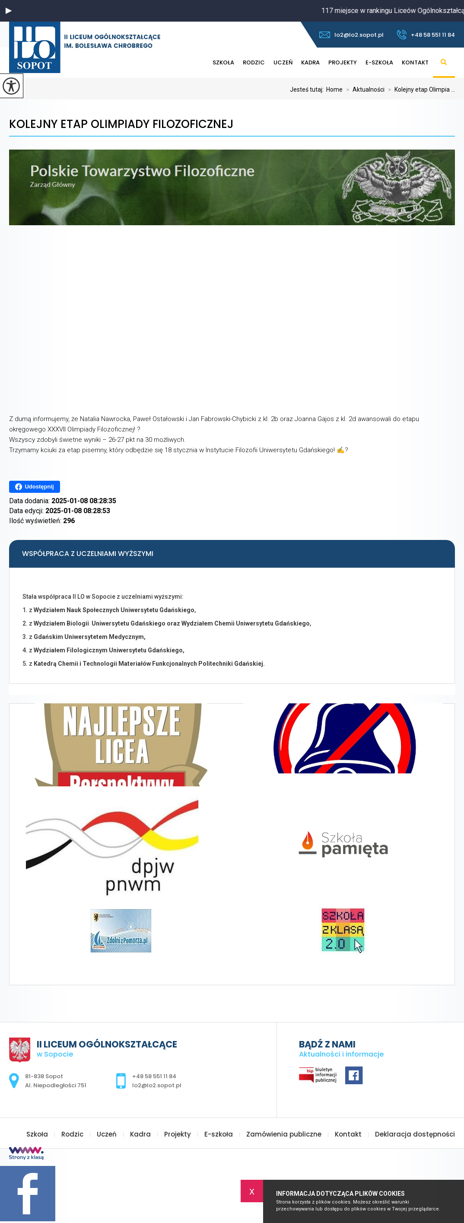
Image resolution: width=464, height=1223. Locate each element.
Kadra (310, 62)
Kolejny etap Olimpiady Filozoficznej (121, 124)
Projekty (342, 62)
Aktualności (364, 89)
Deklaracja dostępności (415, 1134)
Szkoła (223, 62)
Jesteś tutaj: (308, 89)
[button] (8, 11)
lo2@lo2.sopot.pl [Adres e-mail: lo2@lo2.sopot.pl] (156, 1085)
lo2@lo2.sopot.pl (351, 35)
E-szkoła (379, 62)
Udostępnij (34, 486)
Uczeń (282, 62)
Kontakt (415, 62)
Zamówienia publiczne (283, 1134)
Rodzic (254, 62)
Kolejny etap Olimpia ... (420, 89)
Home (334, 89)
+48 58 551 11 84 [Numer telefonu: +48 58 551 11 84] (154, 1076)
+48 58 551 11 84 (426, 34)
